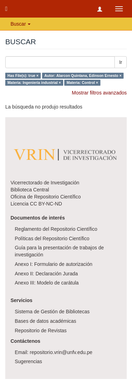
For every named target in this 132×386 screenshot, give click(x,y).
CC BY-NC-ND (46, 204)
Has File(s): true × (22, 75)
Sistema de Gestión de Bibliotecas (52, 311)
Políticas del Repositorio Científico (52, 238)
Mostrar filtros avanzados (99, 93)
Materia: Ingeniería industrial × (34, 82)
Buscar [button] (21, 24)
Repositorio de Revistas (41, 330)
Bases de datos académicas (45, 321)
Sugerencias (28, 361)
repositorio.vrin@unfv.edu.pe (61, 352)
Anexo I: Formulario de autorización (53, 264)
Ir (120, 62)
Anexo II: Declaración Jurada (46, 273)
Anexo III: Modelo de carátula (47, 283)
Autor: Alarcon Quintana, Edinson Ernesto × (82, 75)
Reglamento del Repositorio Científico (56, 229)
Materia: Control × (82, 82)
